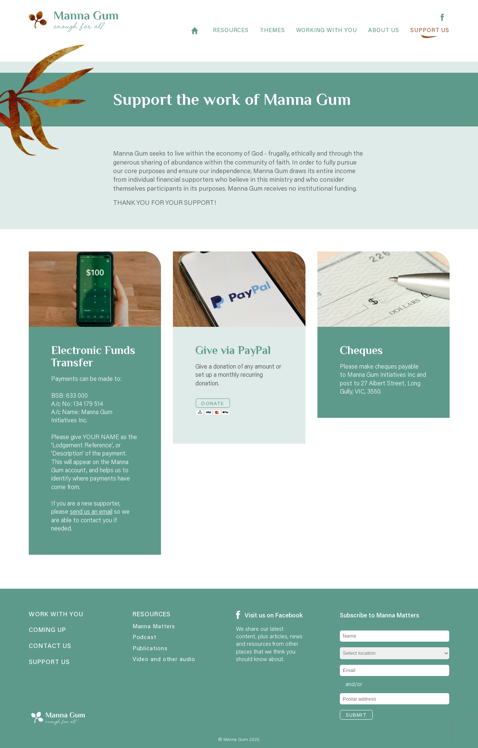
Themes (272, 34)
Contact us (50, 646)
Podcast (144, 636)
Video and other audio (164, 658)
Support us (429, 34)
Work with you (56, 614)
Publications (150, 648)
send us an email (91, 511)
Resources (231, 34)
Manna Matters (154, 626)
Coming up (47, 630)
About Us (383, 34)
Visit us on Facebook (269, 615)
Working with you (326, 34)
